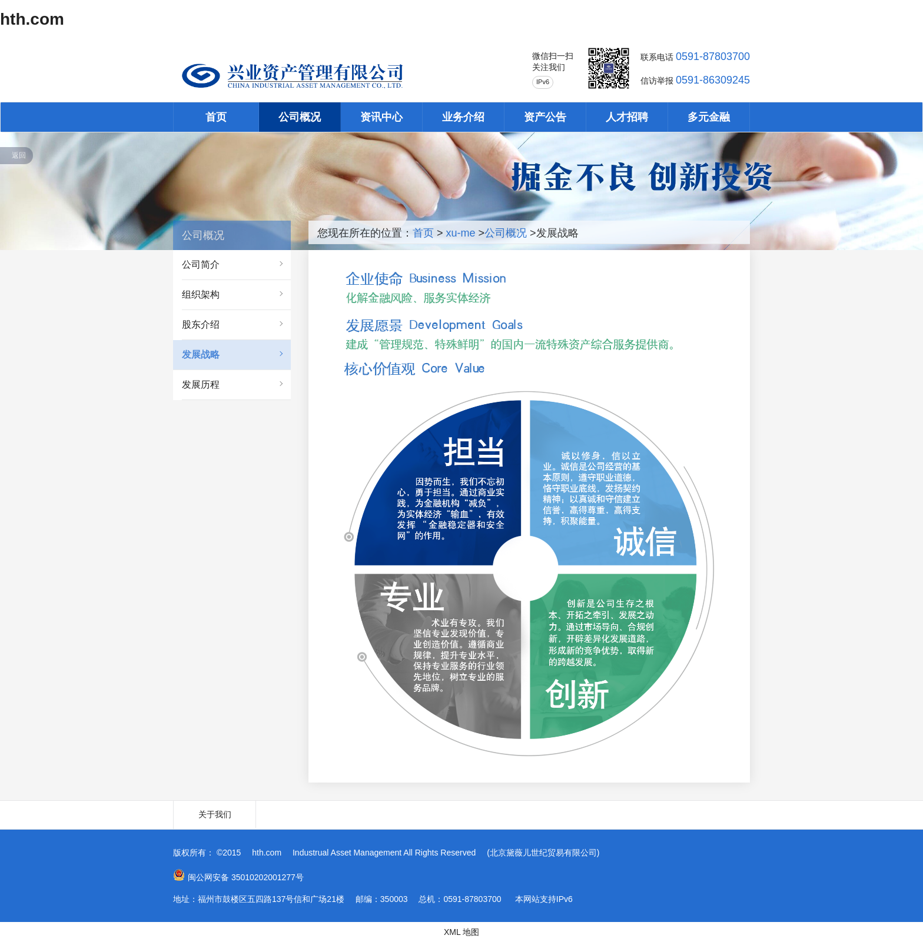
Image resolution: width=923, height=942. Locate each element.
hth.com (32, 19)
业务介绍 (463, 117)
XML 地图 (461, 932)
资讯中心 (381, 117)
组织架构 (201, 294)
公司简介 (201, 264)
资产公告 (545, 117)
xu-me (461, 233)
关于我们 (214, 814)
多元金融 (709, 117)
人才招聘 (627, 117)
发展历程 (201, 385)
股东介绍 (201, 324)
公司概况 (299, 117)
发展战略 (201, 354)
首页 (216, 117)
